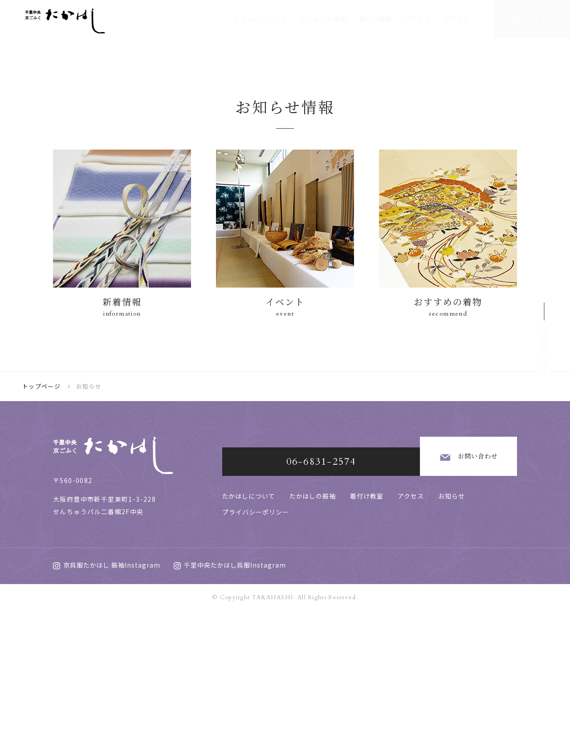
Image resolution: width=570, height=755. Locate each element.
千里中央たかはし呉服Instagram (230, 709)
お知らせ (457, 18)
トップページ (41, 530)
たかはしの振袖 (323, 18)
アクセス (418, 18)
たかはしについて (260, 18)
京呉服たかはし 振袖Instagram (106, 709)
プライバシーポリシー (255, 645)
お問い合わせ (445, 596)
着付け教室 (375, 18)
